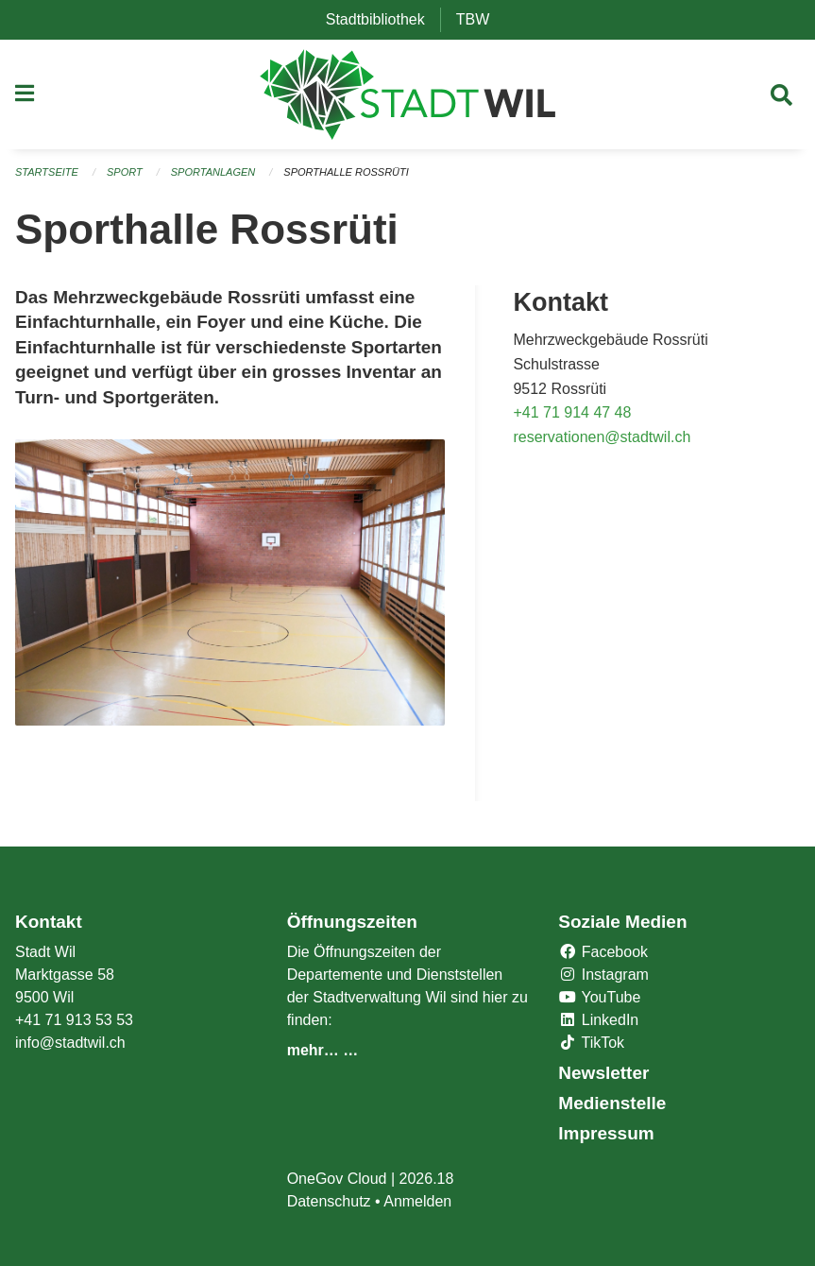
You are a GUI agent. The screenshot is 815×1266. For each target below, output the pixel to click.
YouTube (599, 997)
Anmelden (417, 1201)
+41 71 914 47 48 (572, 412)
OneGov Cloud (337, 1179)
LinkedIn (598, 1020)
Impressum (606, 1133)
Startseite (46, 172)
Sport (125, 172)
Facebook (603, 952)
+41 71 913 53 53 (74, 1020)
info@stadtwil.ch (70, 1043)
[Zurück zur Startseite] (407, 94)
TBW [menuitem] (480, 19)
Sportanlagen (213, 172)
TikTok (591, 1043)
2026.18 (426, 1179)
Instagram (603, 975)
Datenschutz (329, 1201)
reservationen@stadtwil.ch (601, 437)
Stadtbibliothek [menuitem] (383, 19)
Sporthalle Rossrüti (345, 172)
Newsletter (603, 1073)
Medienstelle (612, 1103)
